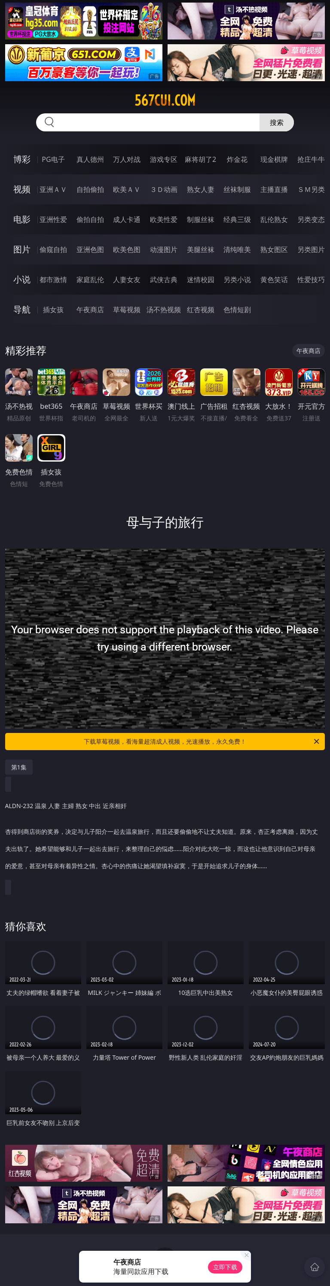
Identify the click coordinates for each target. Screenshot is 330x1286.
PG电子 (53, 159)
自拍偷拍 (90, 189)
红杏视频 (200, 309)
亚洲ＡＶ (53, 189)
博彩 (22, 159)
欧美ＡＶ (127, 189)
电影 (22, 219)
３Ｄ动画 (163, 189)
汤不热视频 (164, 309)
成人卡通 (127, 219)
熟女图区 (274, 249)
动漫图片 (163, 249)
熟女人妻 (200, 189)
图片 (22, 249)
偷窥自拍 (53, 249)
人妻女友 (127, 279)
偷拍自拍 (90, 219)
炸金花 (237, 159)
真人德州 (90, 159)
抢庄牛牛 (311, 159)
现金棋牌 (274, 159)
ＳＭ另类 (311, 189)
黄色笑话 (274, 279)
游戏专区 (163, 159)
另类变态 (311, 219)
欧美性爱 (163, 219)
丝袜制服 (237, 189)
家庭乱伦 (90, 279)
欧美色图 (127, 249)
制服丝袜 (200, 219)
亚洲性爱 (53, 219)
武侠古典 (163, 279)
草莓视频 (127, 309)
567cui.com (165, 100)
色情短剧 (237, 309)
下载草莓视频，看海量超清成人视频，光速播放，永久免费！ (202, 741)
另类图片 (311, 249)
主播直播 (274, 189)
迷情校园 (200, 279)
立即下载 (225, 1267)
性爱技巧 (311, 279)
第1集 (19, 767)
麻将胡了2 (200, 159)
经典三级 (237, 219)
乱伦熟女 (274, 219)
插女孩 (53, 309)
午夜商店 (90, 309)
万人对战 (127, 159)
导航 (22, 309)
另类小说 (237, 279)
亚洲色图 (90, 249)
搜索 (277, 122)
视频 (22, 189)
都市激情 (53, 279)
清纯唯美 (237, 249)
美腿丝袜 (200, 249)
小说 (22, 279)
